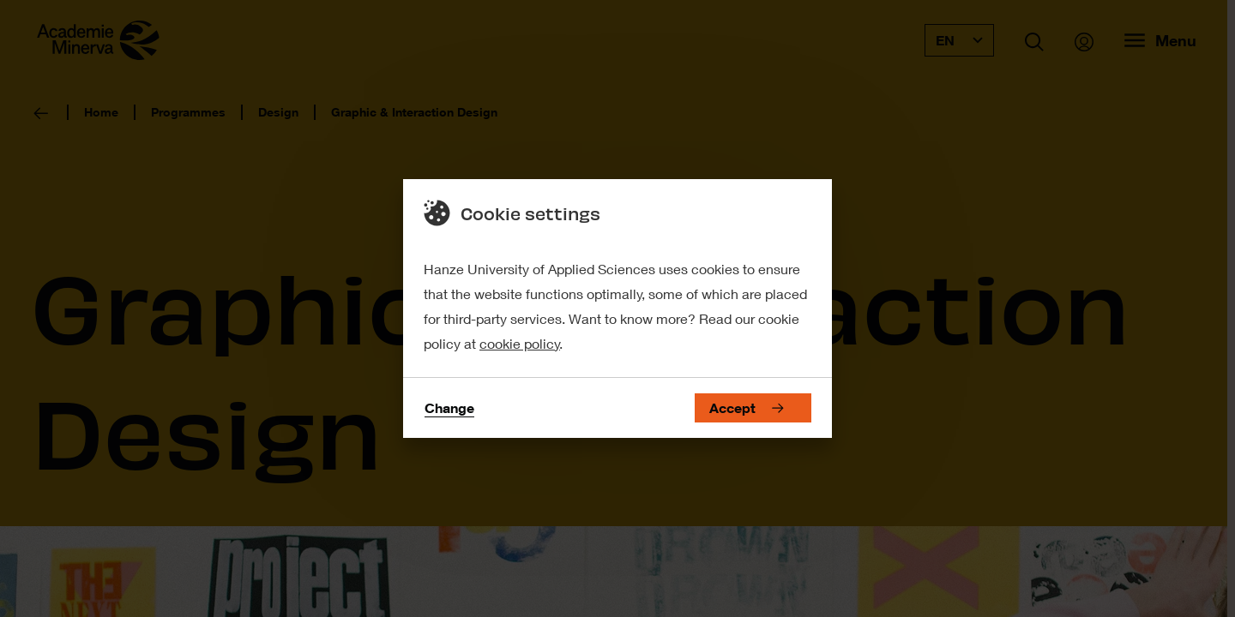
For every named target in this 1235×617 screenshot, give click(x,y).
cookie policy (519, 343)
